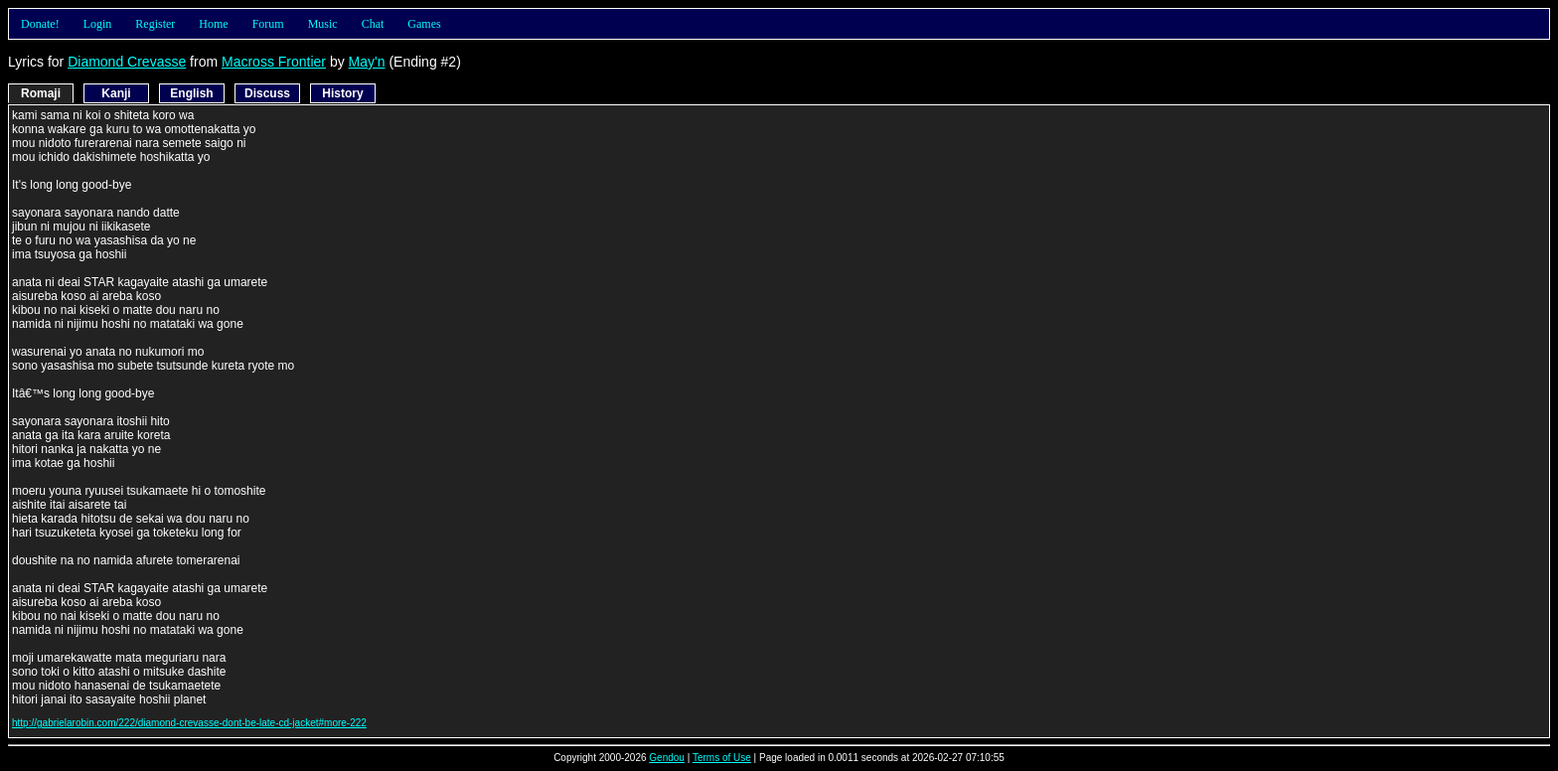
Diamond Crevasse (127, 62)
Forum (268, 24)
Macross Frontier (274, 62)
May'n (367, 62)
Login (97, 24)
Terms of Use (722, 757)
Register (155, 24)
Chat (373, 24)
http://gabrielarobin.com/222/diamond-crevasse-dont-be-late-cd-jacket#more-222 (189, 722)
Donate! (40, 24)
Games (423, 24)
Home (213, 24)
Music (323, 24)
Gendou (667, 757)
